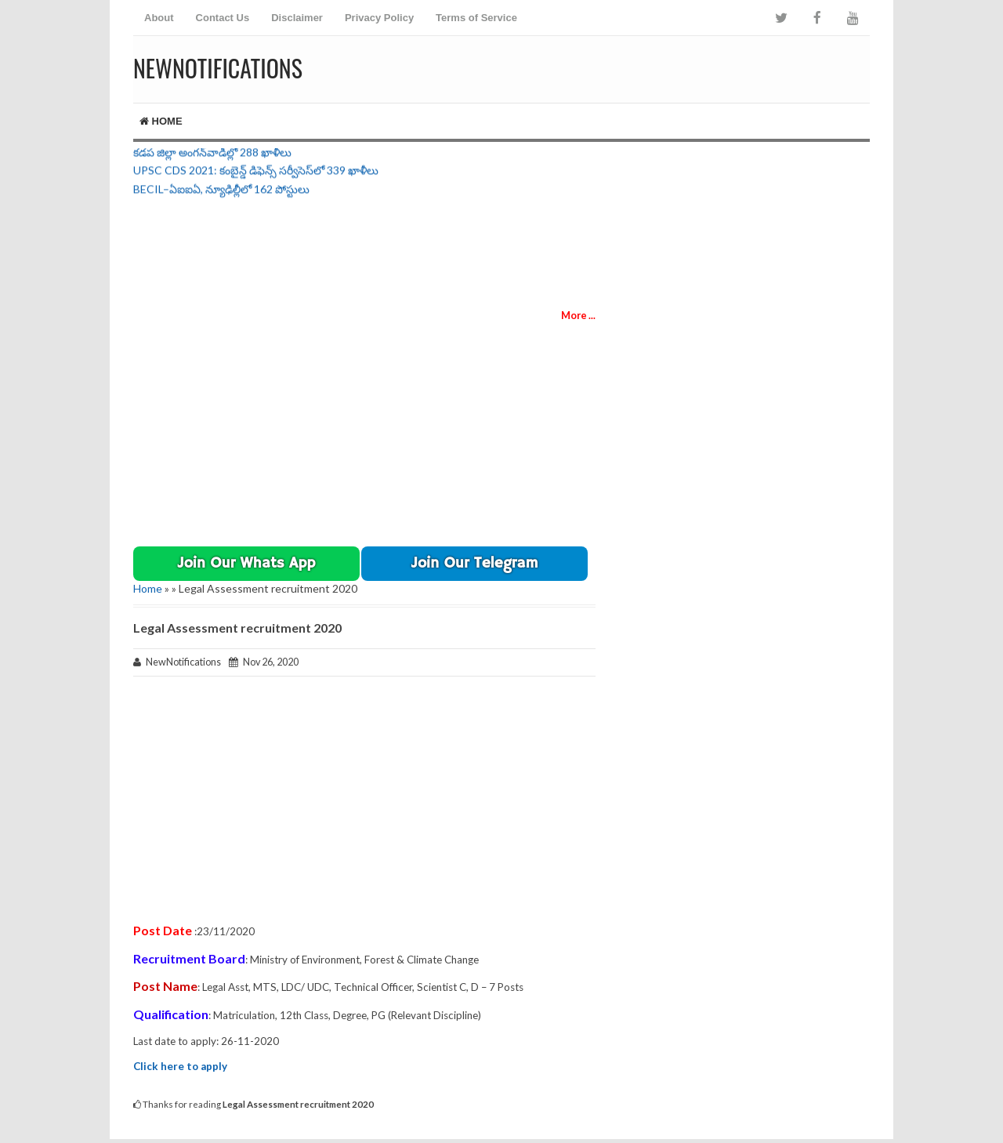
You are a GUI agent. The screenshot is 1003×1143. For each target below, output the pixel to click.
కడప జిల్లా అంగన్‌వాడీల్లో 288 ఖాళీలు (212, 154)
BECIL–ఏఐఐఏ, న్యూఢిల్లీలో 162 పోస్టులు (221, 191)
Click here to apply (180, 1066)
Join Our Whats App (247, 563)
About (159, 18)
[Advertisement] (686, 66)
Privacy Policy (379, 18)
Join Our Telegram (474, 563)
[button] (246, 563)
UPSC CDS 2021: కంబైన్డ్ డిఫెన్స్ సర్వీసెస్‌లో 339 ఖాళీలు (255, 172)
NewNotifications (217, 67)
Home (161, 121)
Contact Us (223, 18)
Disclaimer (297, 18)
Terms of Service (476, 18)
